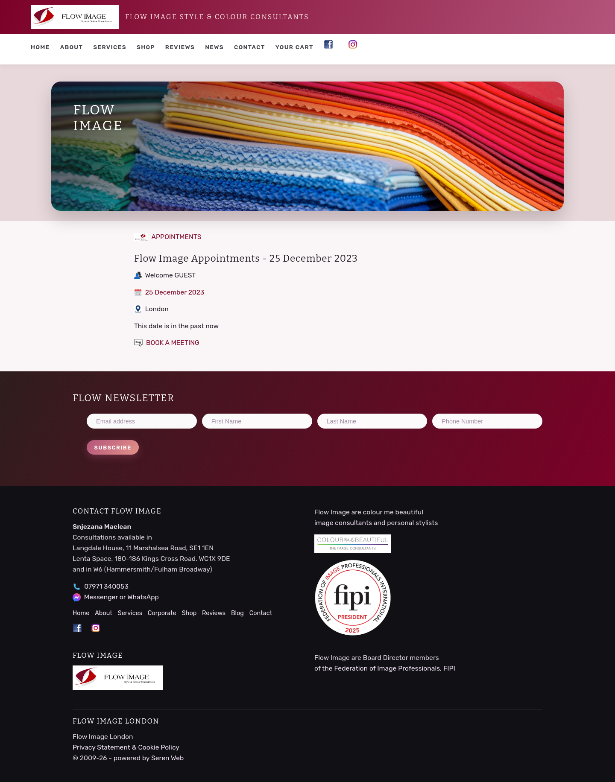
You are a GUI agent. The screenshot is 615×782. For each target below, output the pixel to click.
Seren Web (167, 758)
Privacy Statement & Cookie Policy (126, 747)
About (71, 47)
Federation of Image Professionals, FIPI (394, 668)
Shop (146, 47)
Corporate (162, 613)
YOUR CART (294, 47)
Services (109, 47)
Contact (249, 47)
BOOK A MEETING (166, 342)
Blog (237, 613)
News (214, 47)
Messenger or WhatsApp (121, 597)
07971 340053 (106, 586)
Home (40, 47)
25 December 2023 (169, 292)
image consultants (343, 523)
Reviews (180, 47)
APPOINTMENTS (168, 237)
